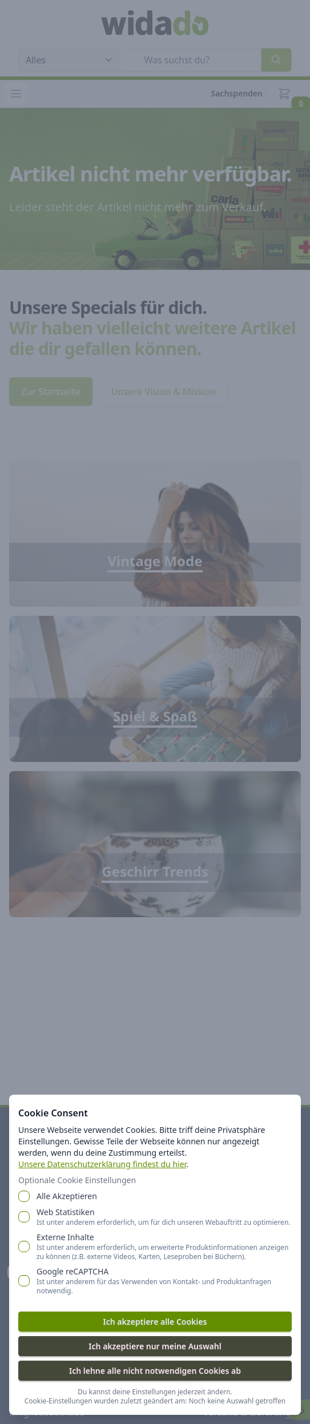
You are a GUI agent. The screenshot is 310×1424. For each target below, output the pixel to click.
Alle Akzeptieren (67, 1196)
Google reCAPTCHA (164, 1281)
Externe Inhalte (164, 1246)
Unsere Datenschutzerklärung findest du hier (102, 1164)
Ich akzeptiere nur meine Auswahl (154, 1346)
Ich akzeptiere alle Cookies (155, 1321)
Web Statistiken (164, 1217)
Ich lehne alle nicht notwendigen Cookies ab (155, 1370)
